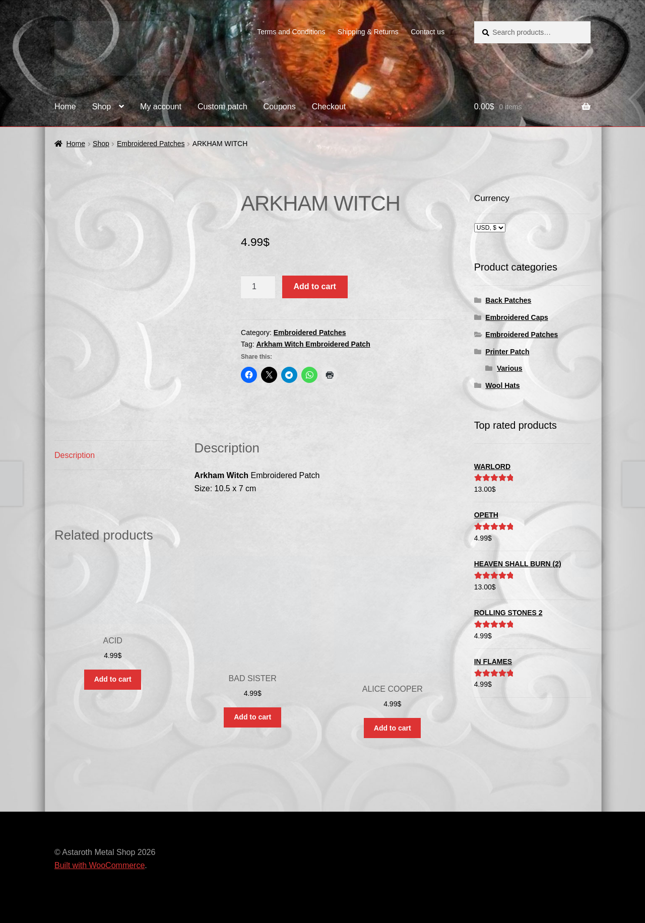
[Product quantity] (258, 287)
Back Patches (508, 300)
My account (160, 106)
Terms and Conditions (291, 32)
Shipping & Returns (368, 32)
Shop (101, 106)
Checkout (329, 106)
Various (510, 368)
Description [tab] (74, 455)
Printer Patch (507, 352)
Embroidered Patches (151, 144)
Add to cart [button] (113, 679)
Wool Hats (502, 385)
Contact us (427, 32)
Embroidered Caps (516, 317)
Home (65, 106)
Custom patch (222, 106)
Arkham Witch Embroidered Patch (313, 344)
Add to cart (315, 286)
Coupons (280, 106)
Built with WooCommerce (99, 865)
